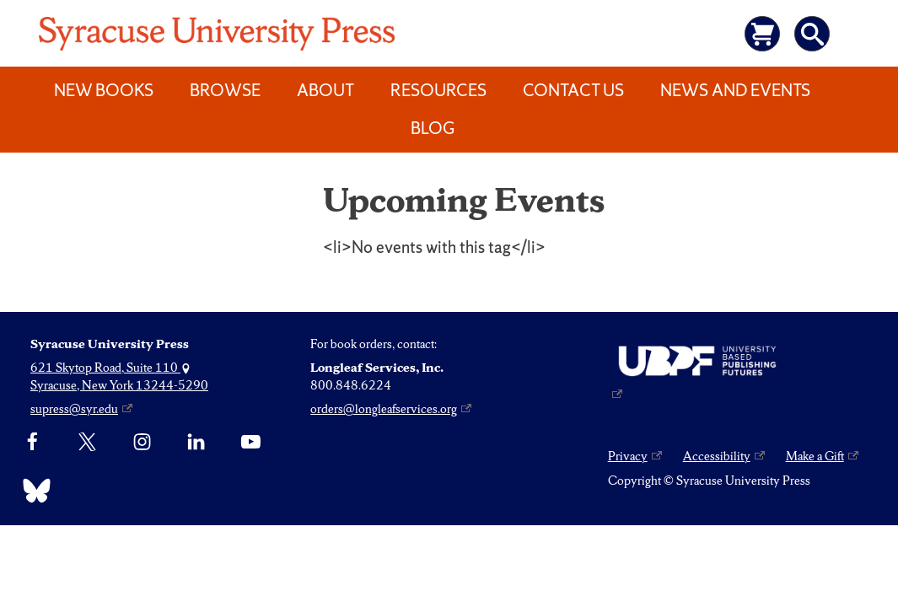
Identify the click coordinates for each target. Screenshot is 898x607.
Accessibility (716, 456)
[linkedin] (196, 442)
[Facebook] (32, 442)
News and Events (735, 90)
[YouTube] (251, 442)
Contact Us (573, 90)
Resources (438, 90)
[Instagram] (142, 442)
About (325, 90)
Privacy (628, 456)
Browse (225, 90)
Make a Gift (815, 456)
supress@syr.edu (74, 408)
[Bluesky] (32, 490)
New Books (103, 90)
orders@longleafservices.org (383, 408)
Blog (432, 128)
